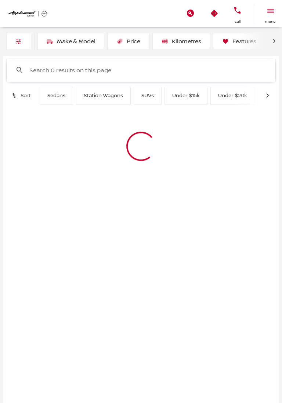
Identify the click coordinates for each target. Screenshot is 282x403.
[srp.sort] (22, 96)
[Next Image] (274, 41)
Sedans (56, 96)
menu (270, 21)
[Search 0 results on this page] (141, 70)
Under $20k (232, 96)
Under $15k (186, 96)
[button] (190, 13)
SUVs (147, 96)
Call (238, 21)
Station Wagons (103, 96)
